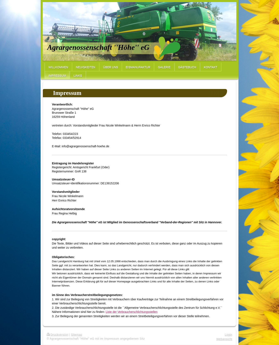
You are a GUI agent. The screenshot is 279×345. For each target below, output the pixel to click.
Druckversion (57, 334)
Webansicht (224, 339)
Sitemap (76, 334)
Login (228, 334)
